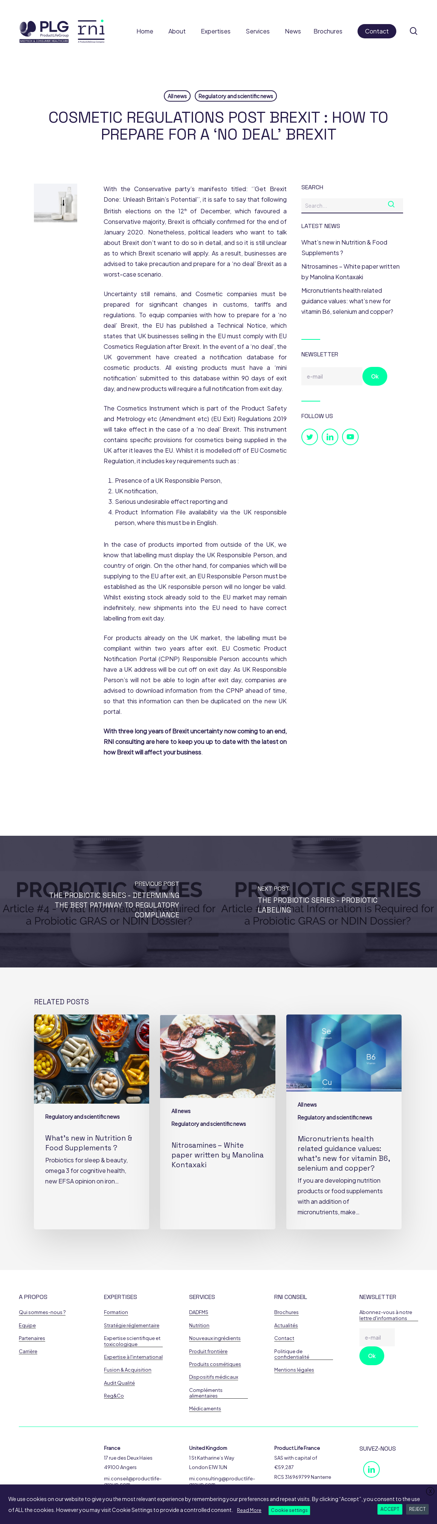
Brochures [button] (286, 1312)
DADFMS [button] (198, 1312)
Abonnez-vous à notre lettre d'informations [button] (385, 1315)
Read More (249, 1510)
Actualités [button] (286, 1325)
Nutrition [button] (199, 1325)
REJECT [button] (417, 1509)
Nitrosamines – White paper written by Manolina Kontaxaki (350, 271)
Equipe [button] (27, 1325)
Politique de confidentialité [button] (291, 1354)
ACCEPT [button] (389, 1509)
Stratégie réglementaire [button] (131, 1325)
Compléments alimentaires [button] (206, 1393)
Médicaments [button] (205, 1408)
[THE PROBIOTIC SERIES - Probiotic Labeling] (327, 901)
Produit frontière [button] (208, 1351)
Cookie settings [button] (289, 1510)
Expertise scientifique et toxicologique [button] (132, 1341)
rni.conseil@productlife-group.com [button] (133, 1481)
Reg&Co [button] (114, 1396)
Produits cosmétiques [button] (215, 1364)
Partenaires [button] (32, 1338)
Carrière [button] (28, 1351)
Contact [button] (284, 1338)
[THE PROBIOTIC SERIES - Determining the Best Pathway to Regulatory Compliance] (109, 901)
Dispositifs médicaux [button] (213, 1377)
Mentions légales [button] (294, 1370)
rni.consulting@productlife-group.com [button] (222, 1481)
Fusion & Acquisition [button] (127, 1370)
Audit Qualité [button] (119, 1383)
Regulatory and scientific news (236, 96)
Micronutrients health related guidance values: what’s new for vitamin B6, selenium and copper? (347, 300)
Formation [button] (116, 1312)
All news (177, 96)
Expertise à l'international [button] (133, 1357)
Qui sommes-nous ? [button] (42, 1312)
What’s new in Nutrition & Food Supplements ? (344, 247)
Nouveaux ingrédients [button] (215, 1338)
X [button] (430, 1491)
